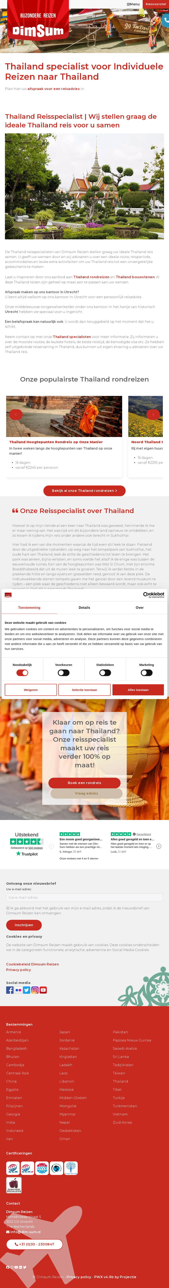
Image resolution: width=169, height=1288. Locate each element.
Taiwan (119, 1073)
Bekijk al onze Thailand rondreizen (84, 491)
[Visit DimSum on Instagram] (12, 1267)
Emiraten (14, 1098)
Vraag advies (86, 793)
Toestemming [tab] (29, 607)
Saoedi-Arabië (125, 1048)
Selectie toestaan (84, 690)
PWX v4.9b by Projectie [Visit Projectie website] (115, 1277)
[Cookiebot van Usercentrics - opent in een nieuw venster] (146, 595)
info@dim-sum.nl (23, 1232)
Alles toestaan (138, 690)
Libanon (66, 1081)
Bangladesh (16, 1048)
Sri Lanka (121, 1057)
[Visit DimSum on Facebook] (10, 990)
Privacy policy (18, 970)
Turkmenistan (125, 1106)
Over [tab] (140, 607)
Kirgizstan (68, 1057)
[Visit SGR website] (13, 1167)
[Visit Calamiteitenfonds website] (57, 1167)
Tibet (117, 1090)
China (11, 1081)
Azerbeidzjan (17, 1040)
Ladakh (65, 1065)
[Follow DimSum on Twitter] (27, 990)
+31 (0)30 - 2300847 (34, 1244)
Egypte (12, 1090)
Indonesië (14, 1131)
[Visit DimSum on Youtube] (16, 1267)
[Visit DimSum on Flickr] (21, 1267)
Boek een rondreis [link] (84, 783)
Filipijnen (14, 1106)
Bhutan (12, 1057)
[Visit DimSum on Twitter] (25, 1267)
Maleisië (66, 1090)
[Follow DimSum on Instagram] (35, 990)
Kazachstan (69, 1048)
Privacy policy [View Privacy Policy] (79, 1277)
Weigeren (31, 690)
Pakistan (120, 1032)
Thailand (120, 1081)
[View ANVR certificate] (42, 1167)
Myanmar (67, 1114)
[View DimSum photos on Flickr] (19, 990)
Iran (9, 1139)
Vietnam (120, 1114)
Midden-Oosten (73, 1098)
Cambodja (15, 1065)
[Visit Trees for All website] (71, 1167)
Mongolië (67, 1106)
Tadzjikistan (123, 1065)
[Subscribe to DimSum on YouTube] (43, 990)
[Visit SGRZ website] (28, 1167)
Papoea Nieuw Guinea (132, 1040)
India (10, 1122)
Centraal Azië (17, 1073)
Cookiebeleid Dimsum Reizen (32, 964)
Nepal (64, 1122)
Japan (64, 1032)
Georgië (13, 1114)
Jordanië (67, 1040)
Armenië (13, 1032)
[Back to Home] (38, 20)
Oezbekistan (70, 1131)
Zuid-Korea (122, 1122)
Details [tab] (84, 607)
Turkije (119, 1098)
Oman (64, 1139)
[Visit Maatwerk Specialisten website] (14, 1184)
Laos (63, 1073)
